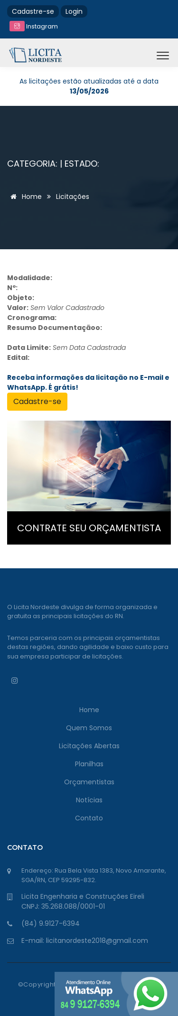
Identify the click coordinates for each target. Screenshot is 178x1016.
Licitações (72, 196)
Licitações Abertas (89, 746)
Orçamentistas (89, 782)
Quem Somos (89, 728)
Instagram (33, 26)
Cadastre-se (33, 11)
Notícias (89, 800)
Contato (89, 818)
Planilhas (89, 764)
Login (74, 11)
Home (24, 196)
